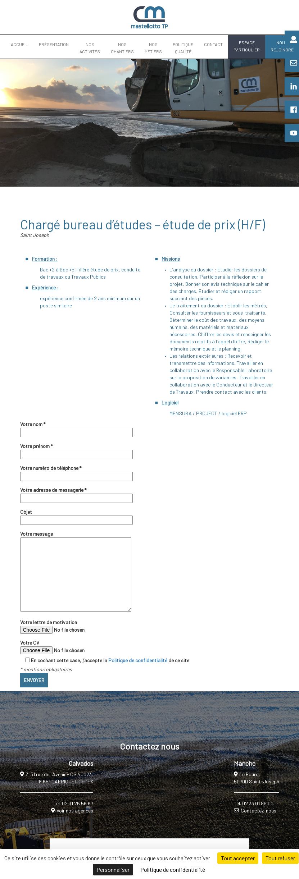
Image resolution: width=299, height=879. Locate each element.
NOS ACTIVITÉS (90, 48)
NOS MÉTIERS (153, 48)
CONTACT (213, 44)
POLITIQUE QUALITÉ (183, 48)
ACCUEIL (19, 44)
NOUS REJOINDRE (282, 46)
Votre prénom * (76, 450)
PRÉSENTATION (54, 44)
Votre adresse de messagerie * (76, 494)
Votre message (75, 572)
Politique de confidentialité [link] (172, 869)
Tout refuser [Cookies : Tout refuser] (280, 858)
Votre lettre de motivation (69, 626)
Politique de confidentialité (137, 660)
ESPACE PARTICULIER (247, 46)
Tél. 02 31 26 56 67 (73, 803)
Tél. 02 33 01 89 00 (253, 803)
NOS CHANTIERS (122, 48)
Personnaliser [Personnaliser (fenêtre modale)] (113, 869)
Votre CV (69, 647)
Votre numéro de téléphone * (76, 472)
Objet (76, 516)
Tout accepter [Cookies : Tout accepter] (238, 858)
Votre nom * (76, 428)
